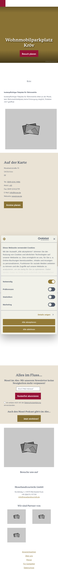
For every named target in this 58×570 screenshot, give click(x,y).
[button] (2, 3)
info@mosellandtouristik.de (29, 497)
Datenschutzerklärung (32, 403)
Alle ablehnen (29, 329)
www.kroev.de (17, 196)
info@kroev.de (15, 192)
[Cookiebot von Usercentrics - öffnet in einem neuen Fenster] (38, 239)
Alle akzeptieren (29, 322)
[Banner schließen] (54, 239)
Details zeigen (44, 315)
